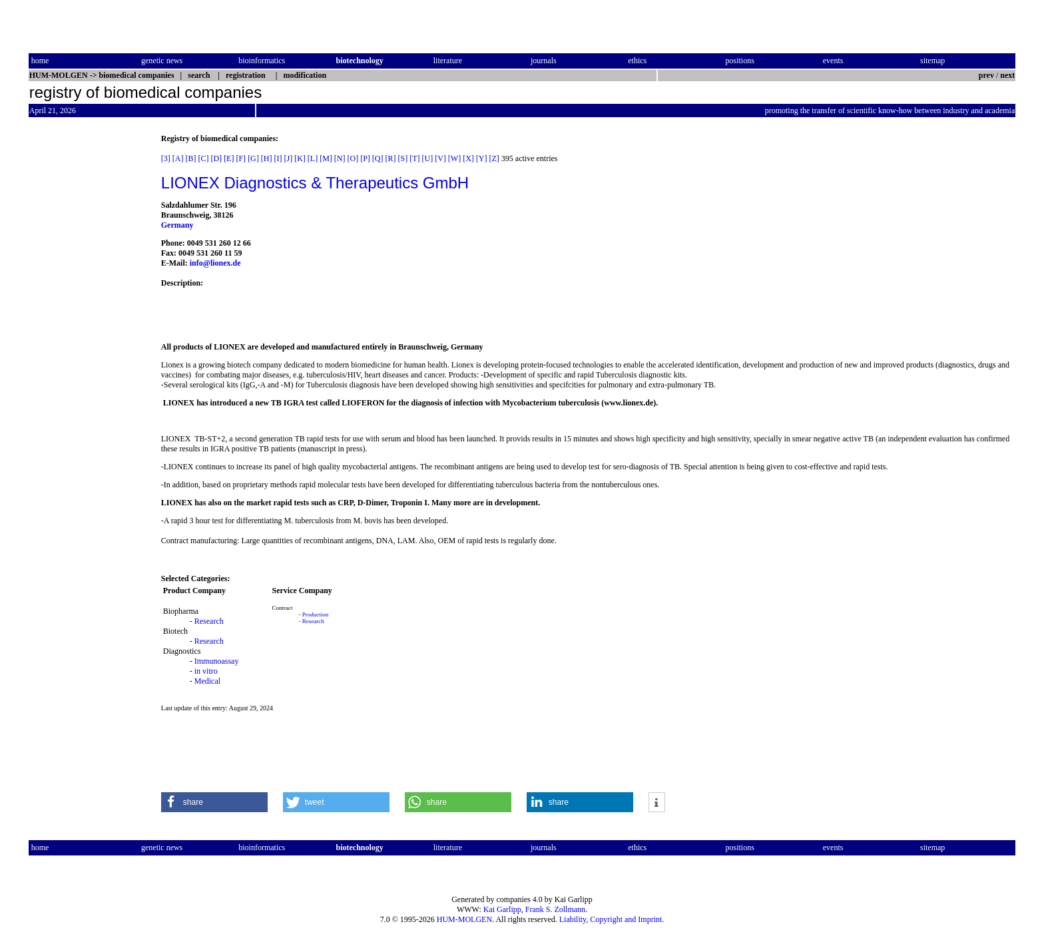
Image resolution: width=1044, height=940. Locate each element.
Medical (207, 681)
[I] (278, 158)
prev (986, 75)
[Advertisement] (84, 333)
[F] (241, 158)
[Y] (481, 158)
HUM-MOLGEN (464, 919)
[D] (216, 158)
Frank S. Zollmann (555, 909)
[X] (468, 158)
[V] (440, 158)
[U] (427, 158)
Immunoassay (216, 661)
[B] (190, 158)
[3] (165, 158)
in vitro (206, 671)
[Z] (494, 158)
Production (315, 614)
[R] (391, 158)
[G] (253, 158)
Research (209, 621)
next (1007, 75)
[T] (414, 158)
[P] (365, 158)
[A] (178, 158)
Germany (177, 225)
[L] (313, 158)
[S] (403, 158)
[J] (288, 158)
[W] (454, 158)
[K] (300, 158)
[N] (340, 158)
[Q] (378, 158)
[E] (229, 158)
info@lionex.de (215, 263)
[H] (266, 158)
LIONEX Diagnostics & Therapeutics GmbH (315, 183)
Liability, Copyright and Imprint (610, 919)
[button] (214, 802)
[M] (326, 158)
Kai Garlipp (502, 909)
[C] (203, 158)
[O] (352, 158)
